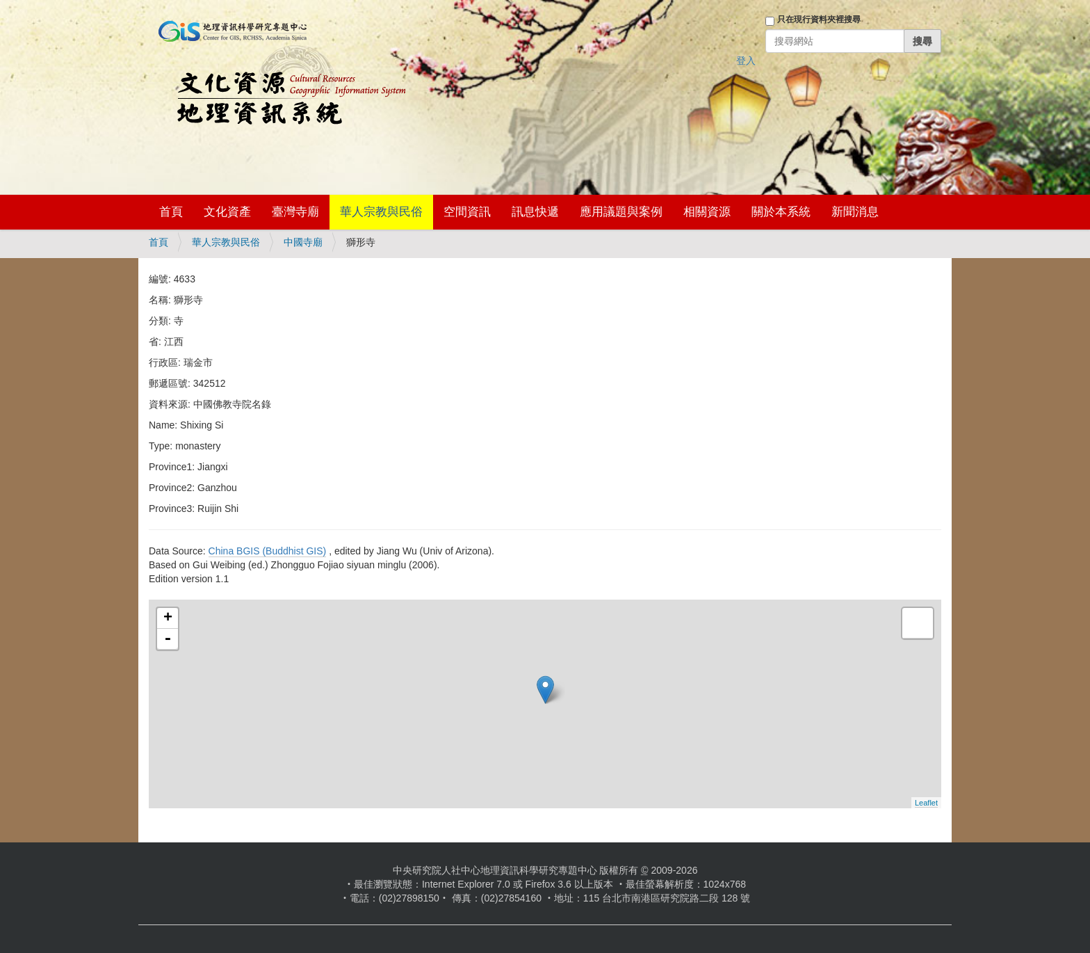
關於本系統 (781, 211)
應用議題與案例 (621, 211)
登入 (746, 60)
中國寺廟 (303, 242)
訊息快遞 (535, 211)
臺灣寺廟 (295, 211)
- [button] (167, 639)
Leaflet (926, 803)
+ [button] (167, 618)
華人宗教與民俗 (381, 211)
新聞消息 (855, 211)
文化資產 (227, 211)
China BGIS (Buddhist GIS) (268, 550)
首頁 (171, 211)
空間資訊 (467, 211)
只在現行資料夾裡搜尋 (819, 19)
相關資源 (707, 211)
